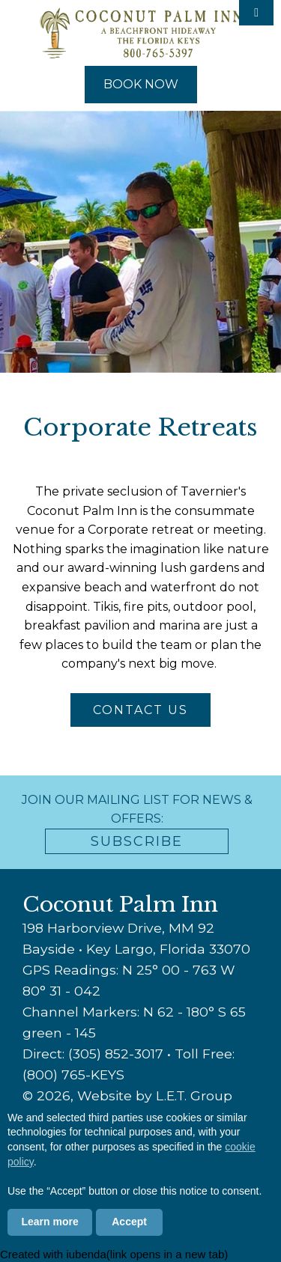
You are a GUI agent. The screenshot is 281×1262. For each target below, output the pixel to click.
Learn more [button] (50, 1222)
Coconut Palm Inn (140, 32)
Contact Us (140, 710)
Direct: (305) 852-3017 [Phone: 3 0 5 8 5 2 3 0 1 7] (92, 1053)
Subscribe (137, 841)
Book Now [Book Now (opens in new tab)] (140, 84)
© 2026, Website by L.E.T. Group (127, 1095)
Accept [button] (129, 1222)
